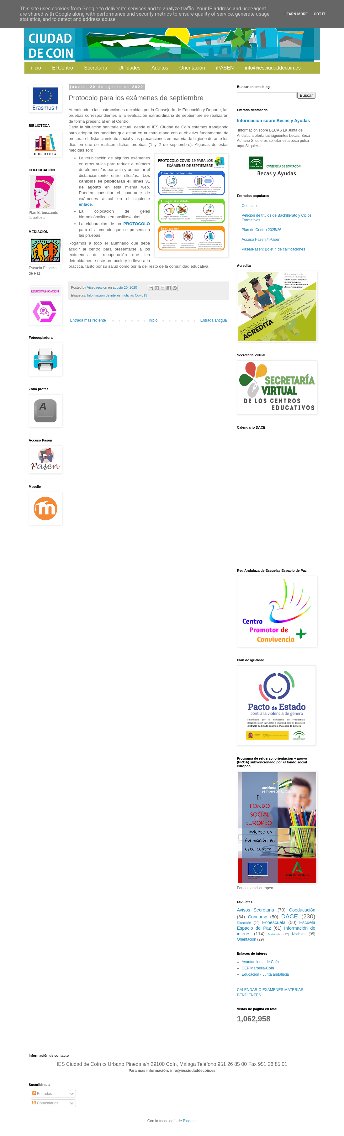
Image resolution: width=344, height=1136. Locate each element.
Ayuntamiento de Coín (260, 962)
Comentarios (45, 1103)
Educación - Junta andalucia (265, 974)
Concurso (257, 916)
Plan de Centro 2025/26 (262, 230)
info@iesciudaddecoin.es (273, 67)
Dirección (244, 923)
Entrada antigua (213, 320)
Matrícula (274, 934)
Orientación (192, 67)
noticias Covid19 (134, 295)
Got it (319, 14)
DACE (289, 916)
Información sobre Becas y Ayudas (273, 120)
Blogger (189, 1121)
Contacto (249, 206)
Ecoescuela (273, 922)
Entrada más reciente (88, 320)
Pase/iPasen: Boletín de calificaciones (273, 249)
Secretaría (95, 67)
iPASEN (225, 67)
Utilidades (129, 67)
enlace (85, 204)
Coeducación (302, 909)
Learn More (296, 14)
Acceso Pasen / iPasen (261, 239)
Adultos (159, 67)
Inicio (35, 67)
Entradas (42, 1094)
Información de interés (104, 295)
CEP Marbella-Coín (258, 968)
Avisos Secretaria (255, 909)
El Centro (62, 67)
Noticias (298, 934)
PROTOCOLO (137, 223)
